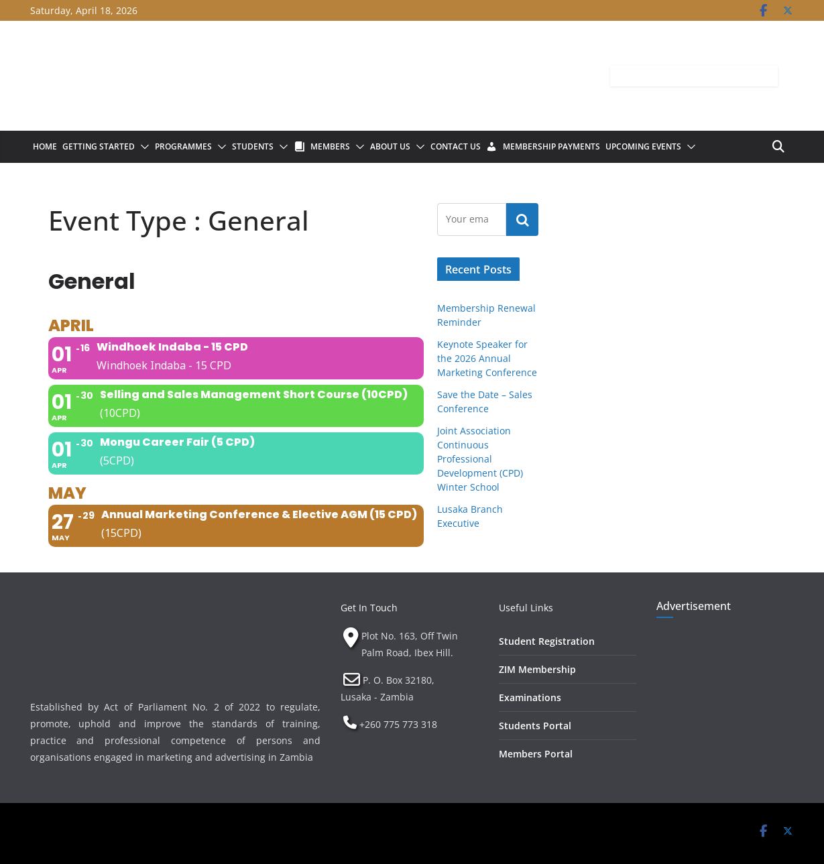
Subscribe (522, 219)
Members (330, 146)
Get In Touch (369, 607)
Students (253, 146)
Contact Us (455, 146)
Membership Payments (551, 146)
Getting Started (98, 146)
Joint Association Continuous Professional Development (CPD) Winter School (480, 458)
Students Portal (535, 725)
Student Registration (547, 641)
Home (45, 146)
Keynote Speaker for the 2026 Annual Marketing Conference (487, 358)
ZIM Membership (537, 669)
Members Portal (536, 753)
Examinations (530, 697)
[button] (142, 147)
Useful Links (526, 607)
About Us (390, 146)
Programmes (183, 146)
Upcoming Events (643, 146)
